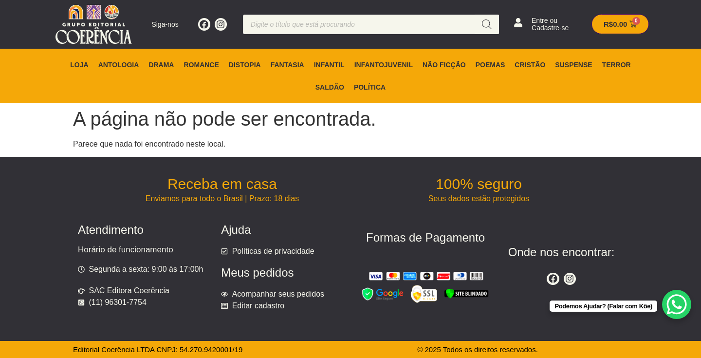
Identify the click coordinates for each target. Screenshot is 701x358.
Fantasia (287, 65)
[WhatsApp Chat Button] (676, 304)
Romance (201, 65)
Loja (79, 65)
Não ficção (444, 65)
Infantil (329, 65)
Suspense (573, 65)
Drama (161, 65)
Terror (616, 65)
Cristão (530, 65)
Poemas (490, 65)
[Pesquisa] (487, 24)
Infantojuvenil (383, 65)
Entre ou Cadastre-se (550, 24)
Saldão (329, 87)
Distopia (245, 65)
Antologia (118, 65)
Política (370, 87)
